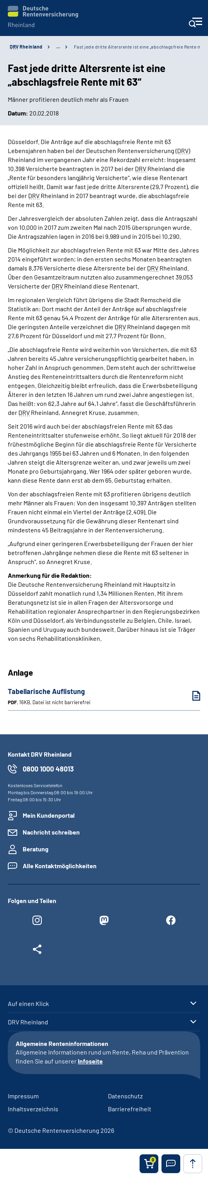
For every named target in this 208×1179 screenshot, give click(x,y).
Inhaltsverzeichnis (33, 1108)
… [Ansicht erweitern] (58, 46)
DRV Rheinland (28, 1022)
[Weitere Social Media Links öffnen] (37, 951)
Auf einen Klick (28, 1004)
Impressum (23, 1096)
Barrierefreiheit (129, 1108)
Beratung (35, 849)
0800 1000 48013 (48, 768)
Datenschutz (125, 1096)
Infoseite (90, 1061)
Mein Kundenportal (49, 815)
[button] (170, 1163)
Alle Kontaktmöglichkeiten (60, 865)
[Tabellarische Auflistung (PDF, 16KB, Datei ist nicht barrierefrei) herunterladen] (190, 696)
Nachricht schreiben (51, 832)
